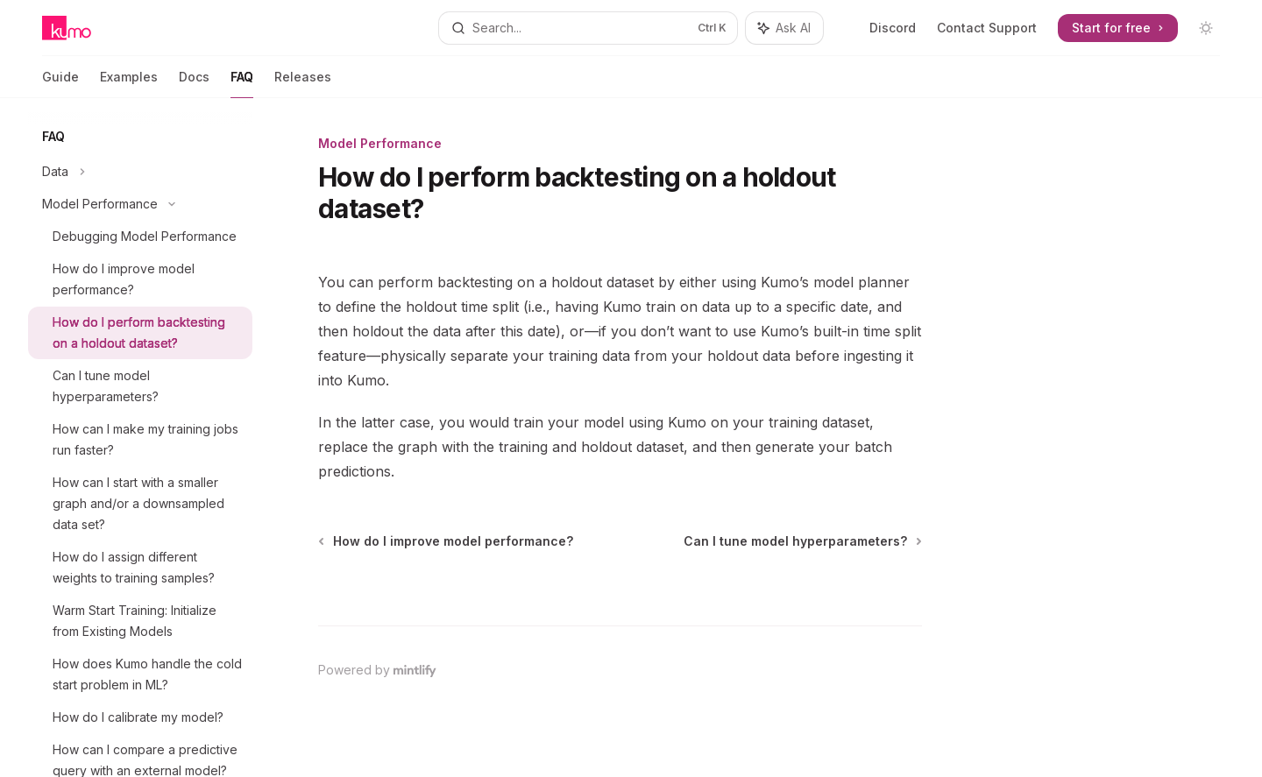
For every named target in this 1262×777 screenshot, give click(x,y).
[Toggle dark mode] (1206, 28)
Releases (302, 83)
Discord (892, 27)
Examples (129, 83)
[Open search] (587, 28)
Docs (194, 83)
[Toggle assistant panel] (784, 28)
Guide (60, 83)
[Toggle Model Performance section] (140, 204)
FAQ (241, 83)
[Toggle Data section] (140, 171)
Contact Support (987, 27)
